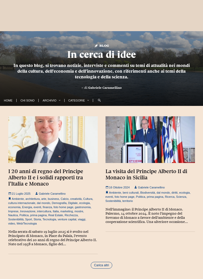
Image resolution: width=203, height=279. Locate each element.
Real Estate (55, 215)
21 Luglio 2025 (19, 193)
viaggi (81, 219)
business (53, 198)
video (11, 223)
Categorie (76, 100)
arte (43, 198)
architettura (32, 198)
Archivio (49, 100)
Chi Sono (27, 100)
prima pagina (38, 215)
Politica (24, 215)
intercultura (44, 211)
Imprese (13, 211)
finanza (47, 207)
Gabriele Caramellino (105, 88)
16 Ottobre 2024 (118, 187)
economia (14, 207)
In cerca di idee (101, 54)
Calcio (65, 198)
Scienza (181, 196)
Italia (56, 211)
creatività (76, 198)
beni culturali (131, 192)
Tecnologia (49, 219)
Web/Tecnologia (27, 223)
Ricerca (169, 196)
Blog (101, 45)
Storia (37, 219)
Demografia (59, 203)
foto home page (63, 207)
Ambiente (18, 198)
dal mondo (43, 203)
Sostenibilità (16, 219)
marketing (66, 211)
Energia (27, 207)
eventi (37, 207)
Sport (28, 219)
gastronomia (83, 207)
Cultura (87, 198)
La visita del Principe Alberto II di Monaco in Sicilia (146, 174)
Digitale (73, 203)
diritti (175, 192)
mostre (78, 211)
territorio (127, 200)
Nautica (13, 215)
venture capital (67, 219)
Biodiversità (147, 192)
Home (8, 100)
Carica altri (101, 265)
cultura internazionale (22, 203)
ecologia (84, 203)
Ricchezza (71, 215)
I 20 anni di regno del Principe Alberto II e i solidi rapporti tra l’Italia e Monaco (45, 177)
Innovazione (27, 211)
